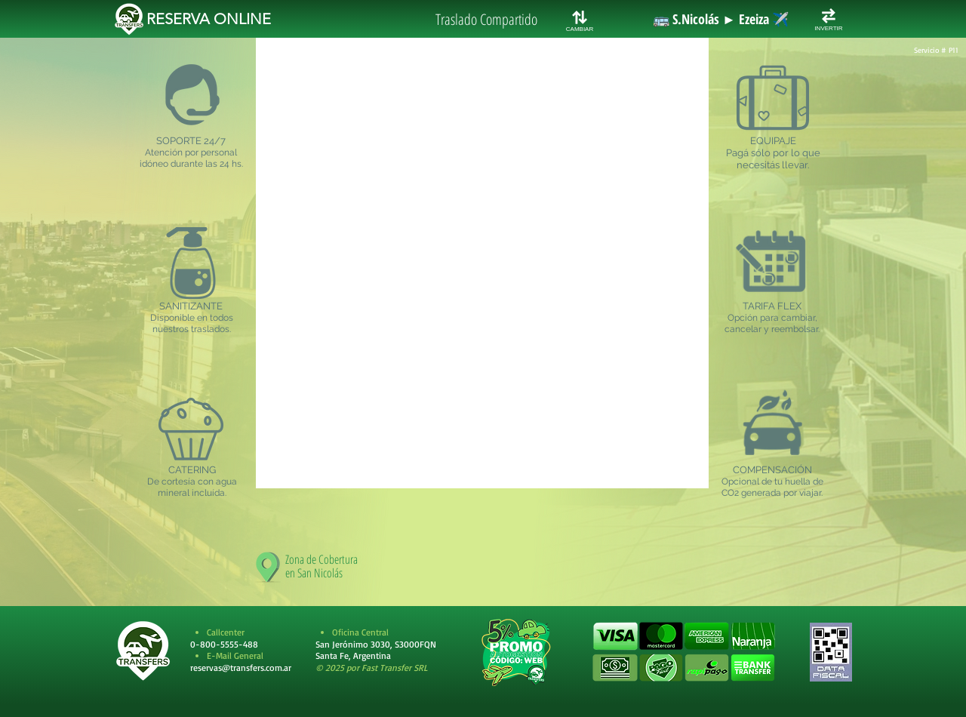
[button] (683, 652)
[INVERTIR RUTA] (828, 15)
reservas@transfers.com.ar (240, 667)
